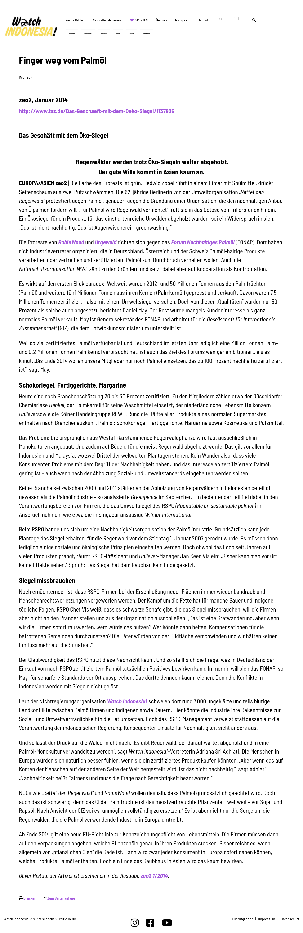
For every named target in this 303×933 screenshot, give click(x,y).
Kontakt (203, 20)
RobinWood (71, 242)
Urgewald (105, 242)
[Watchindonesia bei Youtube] (167, 922)
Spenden (141, 20)
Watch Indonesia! (127, 701)
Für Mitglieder (242, 918)
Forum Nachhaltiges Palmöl (203, 242)
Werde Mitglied (75, 20)
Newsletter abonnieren (108, 20)
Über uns (161, 20)
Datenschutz (290, 918)
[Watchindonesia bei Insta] (135, 922)
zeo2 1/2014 (154, 875)
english (220, 19)
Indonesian (236, 19)
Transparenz (183, 20)
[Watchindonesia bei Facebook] (150, 922)
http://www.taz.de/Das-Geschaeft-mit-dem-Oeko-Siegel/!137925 (96, 110)
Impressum (266, 918)
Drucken (29, 898)
